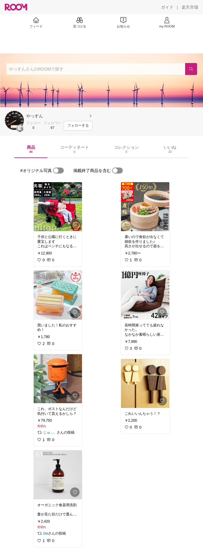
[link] (58, 206)
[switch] (58, 171)
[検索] (191, 69)
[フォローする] (78, 126)
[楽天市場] (190, 7)
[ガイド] (167, 7)
